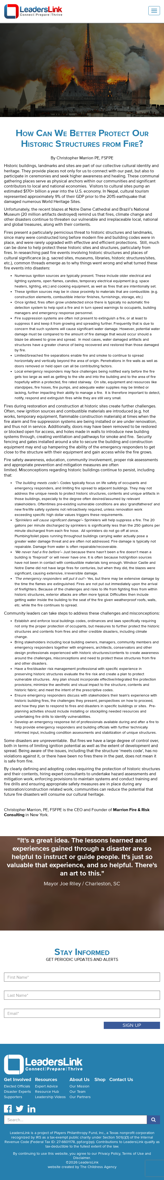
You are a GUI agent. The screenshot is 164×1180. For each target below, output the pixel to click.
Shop (100, 1079)
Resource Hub (47, 1092)
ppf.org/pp (85, 1142)
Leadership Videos (50, 1097)
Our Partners (80, 1097)
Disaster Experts (17, 1092)
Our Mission (79, 1086)
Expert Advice (46, 1086)
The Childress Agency (98, 1167)
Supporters (13, 1097)
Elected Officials (17, 1086)
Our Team (77, 1092)
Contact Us (121, 1079)
